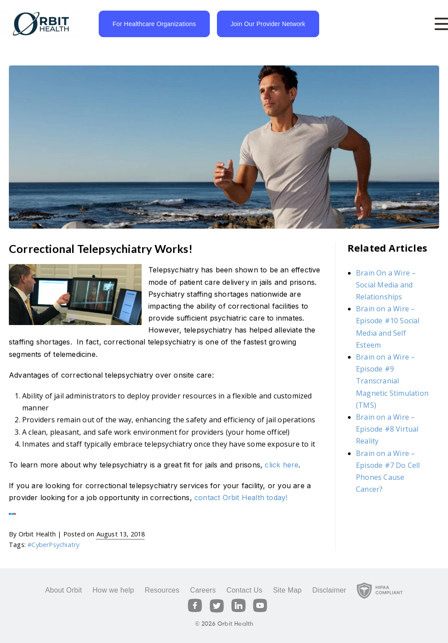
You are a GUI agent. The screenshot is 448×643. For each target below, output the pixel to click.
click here (281, 464)
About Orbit (63, 590)
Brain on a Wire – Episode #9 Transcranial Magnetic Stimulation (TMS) (392, 381)
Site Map (287, 590)
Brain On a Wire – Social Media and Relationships (386, 285)
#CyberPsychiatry (53, 544)
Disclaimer (329, 590)
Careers (203, 590)
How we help (113, 590)
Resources (162, 590)
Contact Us (244, 590)
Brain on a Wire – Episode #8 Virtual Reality (387, 429)
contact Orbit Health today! (240, 497)
